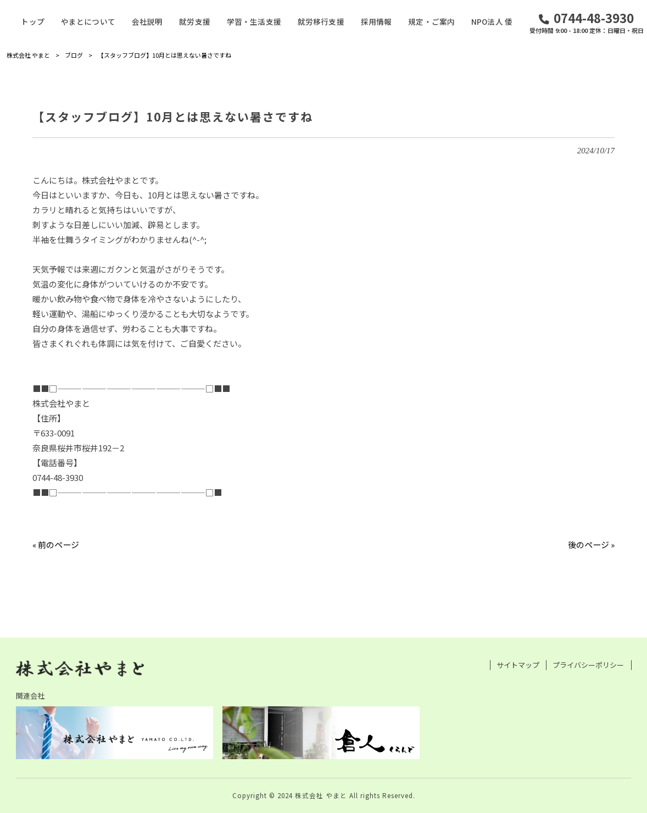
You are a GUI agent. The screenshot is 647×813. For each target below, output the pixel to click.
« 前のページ (55, 544)
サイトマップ (518, 665)
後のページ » (591, 544)
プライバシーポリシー (588, 665)
